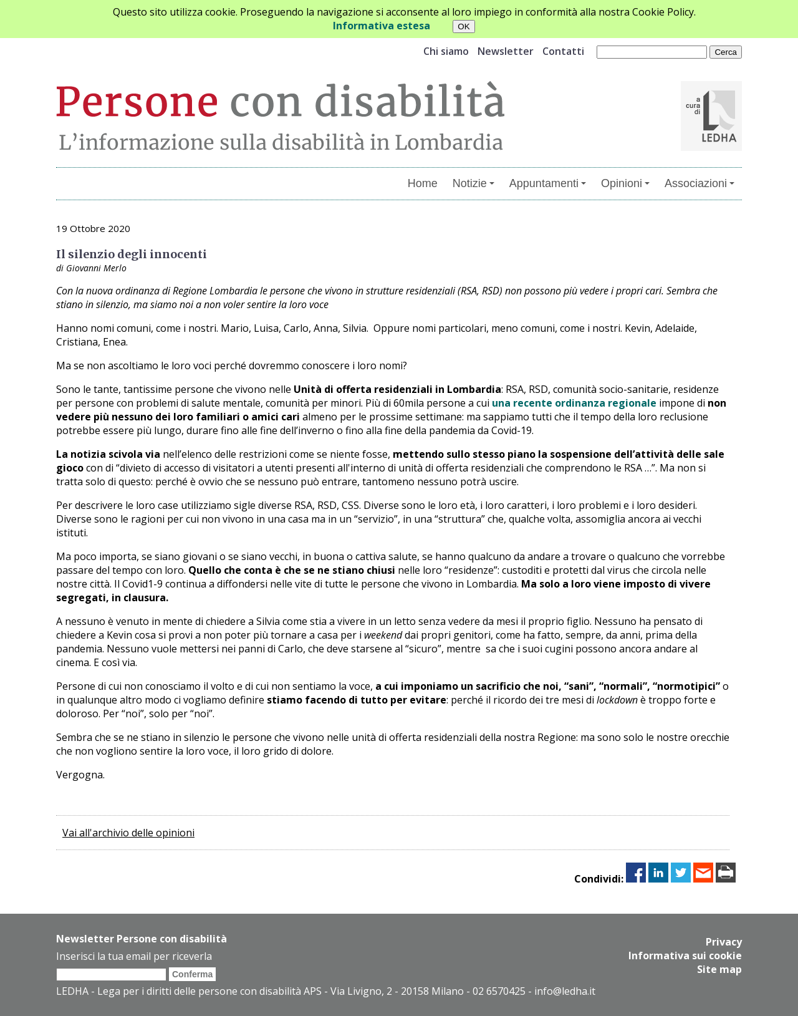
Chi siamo (446, 51)
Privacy (724, 942)
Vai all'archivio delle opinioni (128, 832)
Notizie (473, 183)
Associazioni (699, 183)
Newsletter (506, 51)
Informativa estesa (381, 25)
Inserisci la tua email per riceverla (134, 956)
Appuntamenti (547, 183)
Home (423, 183)
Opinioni (625, 183)
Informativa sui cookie (685, 955)
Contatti (563, 51)
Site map (719, 969)
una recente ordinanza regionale (575, 403)
